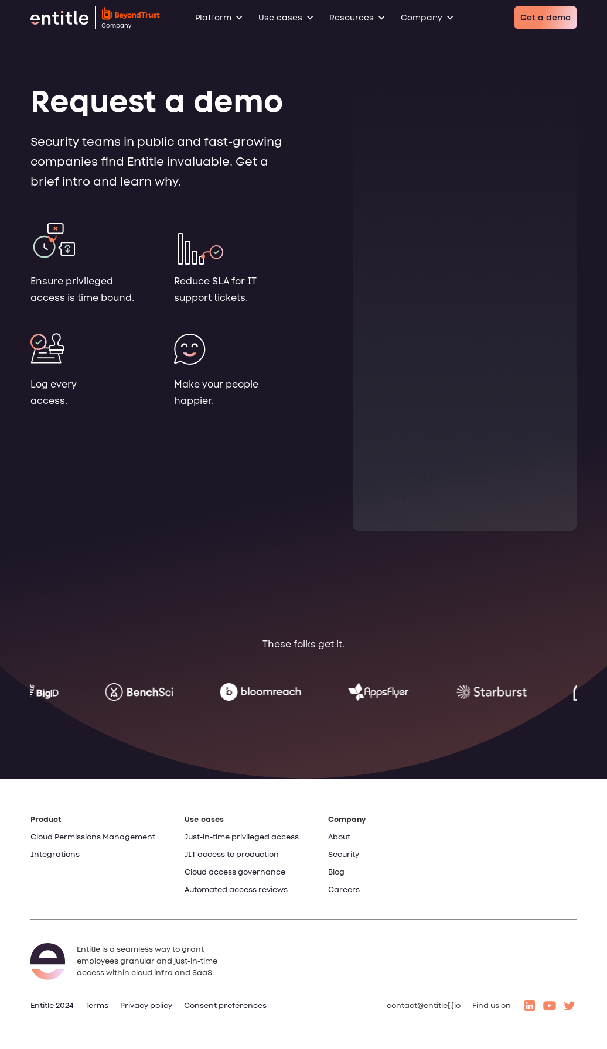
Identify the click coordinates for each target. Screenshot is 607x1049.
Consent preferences (225, 1005)
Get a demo (545, 17)
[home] (95, 17)
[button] (225, 17)
